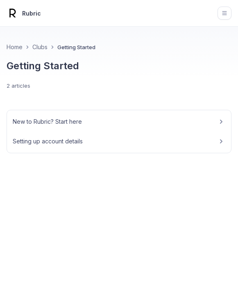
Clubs (40, 46)
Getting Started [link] (76, 47)
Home (15, 46)
